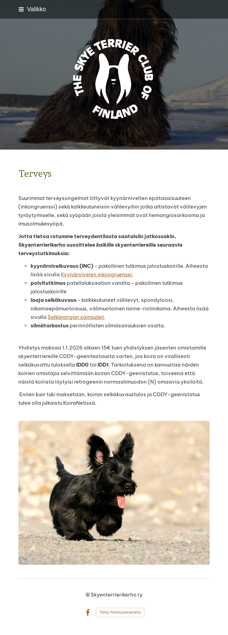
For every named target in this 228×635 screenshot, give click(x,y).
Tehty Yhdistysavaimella (120, 612)
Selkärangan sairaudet (76, 317)
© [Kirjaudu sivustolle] (88, 594)
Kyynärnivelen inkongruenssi (96, 274)
